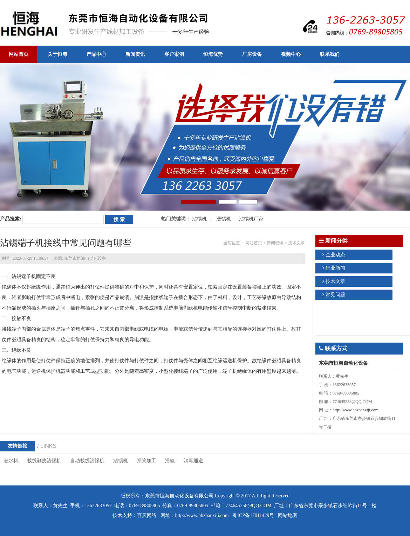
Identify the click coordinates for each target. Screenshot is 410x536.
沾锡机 (199, 218)
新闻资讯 (275, 242)
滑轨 (170, 460)
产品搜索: (10, 218)
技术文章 (296, 242)
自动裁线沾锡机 (87, 460)
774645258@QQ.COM (248, 505)
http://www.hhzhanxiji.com (355, 410)
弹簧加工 (146, 460)
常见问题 (335, 294)
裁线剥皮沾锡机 (44, 460)
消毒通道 (193, 460)
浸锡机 (223, 218)
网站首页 (253, 242)
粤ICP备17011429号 (253, 515)
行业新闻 (335, 268)
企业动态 (335, 254)
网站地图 (288, 515)
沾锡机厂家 (251, 218)
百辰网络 (147, 515)
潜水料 (11, 460)
